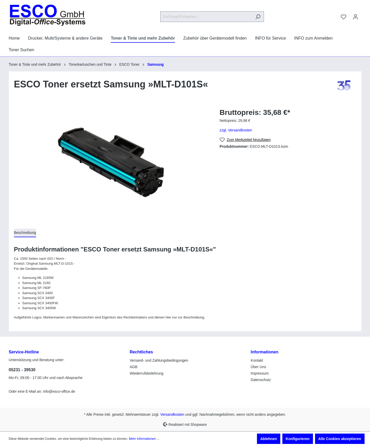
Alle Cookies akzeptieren (339, 439)
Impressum (260, 373)
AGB (133, 367)
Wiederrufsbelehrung (146, 373)
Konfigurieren (298, 439)
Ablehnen (268, 439)
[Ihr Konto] (355, 17)
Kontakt (257, 360)
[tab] (25, 233)
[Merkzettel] (344, 17)
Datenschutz (261, 380)
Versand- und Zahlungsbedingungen (159, 360)
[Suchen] (258, 16)
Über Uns (258, 367)
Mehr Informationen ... (144, 439)
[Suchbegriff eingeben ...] (206, 16)
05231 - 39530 (22, 370)
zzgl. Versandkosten (236, 130)
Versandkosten (172, 414)
